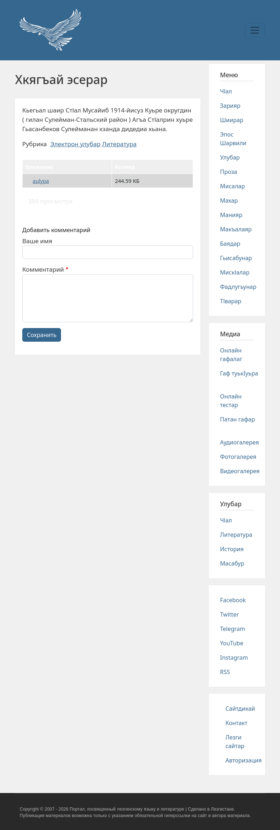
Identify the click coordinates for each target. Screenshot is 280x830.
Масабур (232, 563)
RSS (225, 672)
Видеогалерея (240, 471)
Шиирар (231, 120)
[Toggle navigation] (255, 30)
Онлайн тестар (231, 400)
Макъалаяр (236, 229)
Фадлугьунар (238, 287)
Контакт (236, 723)
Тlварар (230, 301)
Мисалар (232, 186)
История (232, 549)
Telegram (232, 629)
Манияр (231, 215)
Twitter (229, 614)
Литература (119, 144)
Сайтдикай (240, 709)
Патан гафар (237, 419)
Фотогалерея (238, 457)
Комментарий (43, 269)
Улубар (230, 157)
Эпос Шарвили (233, 138)
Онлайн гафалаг (231, 354)
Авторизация (243, 760)
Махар (229, 200)
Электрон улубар (75, 144)
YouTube (231, 643)
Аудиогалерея (239, 442)
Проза (228, 172)
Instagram (234, 657)
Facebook (233, 600)
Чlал (226, 91)
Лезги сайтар (234, 741)
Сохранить (41, 335)
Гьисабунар (236, 258)
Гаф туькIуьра (239, 373)
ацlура (41, 180)
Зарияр (230, 106)
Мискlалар (234, 272)
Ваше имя (37, 241)
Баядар (230, 244)
